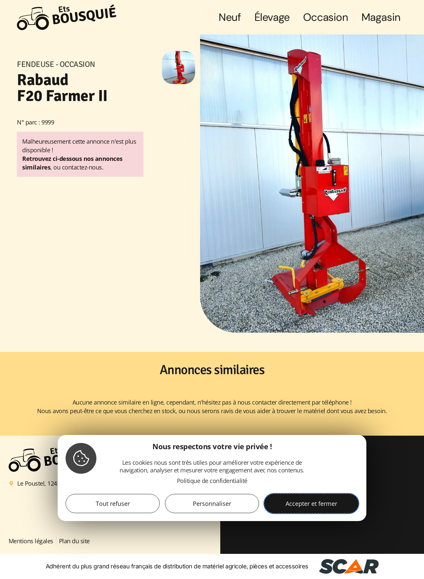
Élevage (272, 17)
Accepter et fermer (311, 503)
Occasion (325, 17)
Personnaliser (212, 503)
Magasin (380, 17)
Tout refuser (113, 503)
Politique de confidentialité (212, 481)
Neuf (230, 17)
